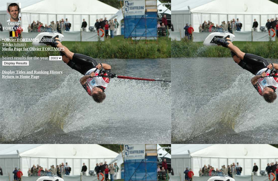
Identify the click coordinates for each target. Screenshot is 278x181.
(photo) (27, 40)
